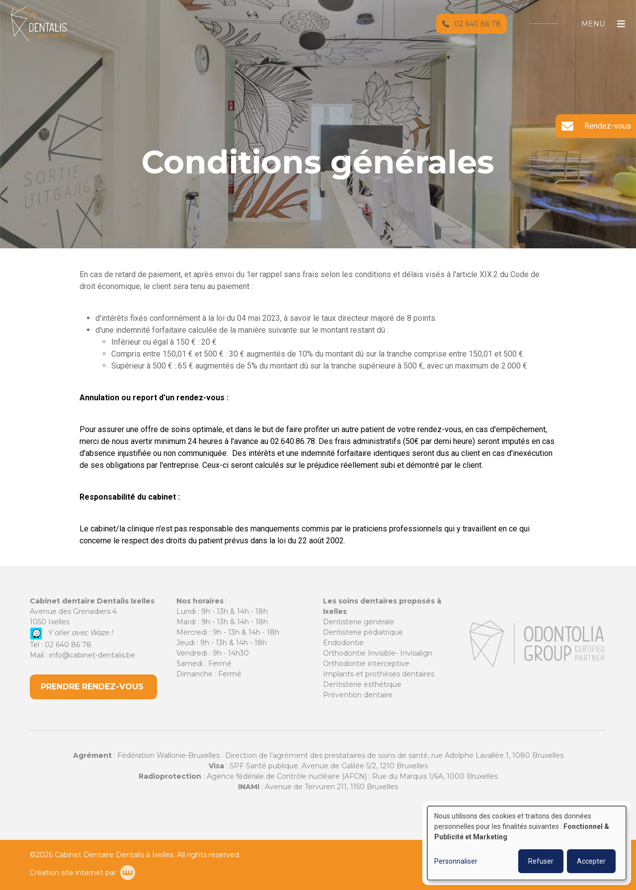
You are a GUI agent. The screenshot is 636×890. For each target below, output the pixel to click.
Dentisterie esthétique (362, 684)
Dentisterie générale (358, 621)
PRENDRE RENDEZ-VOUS (93, 686)
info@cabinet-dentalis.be (92, 655)
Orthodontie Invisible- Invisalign (377, 653)
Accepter (591, 861)
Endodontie (343, 642)
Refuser (541, 861)
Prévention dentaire (358, 694)
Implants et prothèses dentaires (378, 673)
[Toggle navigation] (598, 33)
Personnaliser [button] (455, 861)
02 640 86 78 (68, 644)
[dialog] (526, 843)
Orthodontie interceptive (366, 663)
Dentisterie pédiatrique (363, 632)
